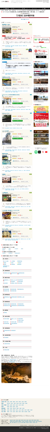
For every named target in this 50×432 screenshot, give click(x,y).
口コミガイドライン (38, 425)
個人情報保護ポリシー (22, 427)
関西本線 (19, 264)
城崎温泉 (19, 421)
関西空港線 (20, 261)
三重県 (17, 406)
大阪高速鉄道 (13, 330)
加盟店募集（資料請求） (23, 425)
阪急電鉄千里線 (6, 290)
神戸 (36, 422)
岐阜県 (14, 406)
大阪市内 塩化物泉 (14, 73)
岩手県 (17, 401)
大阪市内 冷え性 (18, 206)
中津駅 (11, 74)
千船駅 (11, 46)
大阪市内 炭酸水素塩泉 (8, 73)
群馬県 (23, 403)
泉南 (21, 248)
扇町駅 (29, 109)
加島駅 (13, 189)
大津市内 (34, 422)
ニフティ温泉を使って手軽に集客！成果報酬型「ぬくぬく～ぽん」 (41, 109)
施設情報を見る (16, 33)
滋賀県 (17, 408)
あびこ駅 (6, 207)
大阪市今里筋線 (6, 318)
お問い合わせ (47, 425)
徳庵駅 (6, 171)
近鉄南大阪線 (20, 281)
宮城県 (11, 401)
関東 (2, 403)
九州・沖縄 (3, 411)
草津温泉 (11, 421)
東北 (5, 401)
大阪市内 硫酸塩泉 (13, 109)
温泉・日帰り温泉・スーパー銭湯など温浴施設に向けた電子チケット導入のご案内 (41, 116)
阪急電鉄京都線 (13, 290)
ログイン (44, 2)
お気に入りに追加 (25, 33)
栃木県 (20, 403)
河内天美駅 (9, 207)
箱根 (14, 421)
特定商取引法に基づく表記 (29, 427)
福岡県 (8, 411)
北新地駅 (6, 74)
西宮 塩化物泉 (12, 45)
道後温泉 (30, 421)
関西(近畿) (3, 408)
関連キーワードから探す (5, 423)
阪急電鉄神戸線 (21, 289)
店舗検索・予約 (41, 56)
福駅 (26, 45)
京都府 (20, 408)
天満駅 (6, 110)
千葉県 (15, 403)
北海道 (3, 401)
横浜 (10, 422)
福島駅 (9, 74)
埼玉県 (12, 403)
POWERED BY (42, 47)
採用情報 (47, 427)
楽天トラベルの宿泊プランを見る (17, 103)
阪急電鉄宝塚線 (13, 289)
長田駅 (25, 170)
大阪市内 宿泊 (18, 109)
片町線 (12, 262)
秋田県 (20, 401)
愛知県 (11, 406)
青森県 (14, 401)
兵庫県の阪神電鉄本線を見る (25, 13)
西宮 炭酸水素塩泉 (7, 45)
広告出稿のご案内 (41, 123)
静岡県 (8, 406)
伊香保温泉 (26, 421)
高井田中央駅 (28, 170)
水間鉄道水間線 (6, 349)
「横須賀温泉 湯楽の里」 (13, 359)
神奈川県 (8, 403)
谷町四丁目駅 (7, 150)
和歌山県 (14, 408)
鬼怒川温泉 (40, 421)
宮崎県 (23, 411)
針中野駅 (13, 207)
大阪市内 (3, 248)
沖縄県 (29, 411)
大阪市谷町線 (20, 321)
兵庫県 (8, 408)
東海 (2, 406)
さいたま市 (19, 422)
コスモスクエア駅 (7, 46)
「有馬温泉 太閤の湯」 (12, 361)
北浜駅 (13, 150)
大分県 (11, 411)
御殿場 (24, 422)
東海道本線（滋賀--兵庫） (6, 266)
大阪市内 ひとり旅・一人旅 (24, 206)
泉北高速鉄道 (6, 337)
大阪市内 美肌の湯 (19, 73)
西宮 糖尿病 (16, 45)
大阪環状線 (13, 264)
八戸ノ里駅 (25, 225)
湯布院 (37, 421)
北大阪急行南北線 (7, 343)
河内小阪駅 (9, 171)
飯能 (22, 422)
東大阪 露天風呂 (21, 225)
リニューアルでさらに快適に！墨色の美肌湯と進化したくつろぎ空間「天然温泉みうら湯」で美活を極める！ (40, 85)
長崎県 (17, 411)
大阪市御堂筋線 (6, 323)
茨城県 (26, 403)
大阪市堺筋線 (20, 318)
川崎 (12, 422)
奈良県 (23, 408)
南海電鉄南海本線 (21, 305)
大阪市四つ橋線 (13, 321)
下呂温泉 (23, 421)
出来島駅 (24, 45)
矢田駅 (29, 206)
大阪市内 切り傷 (25, 73)
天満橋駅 (10, 150)
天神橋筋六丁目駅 (10, 110)
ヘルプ (43, 425)
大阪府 (11, 408)
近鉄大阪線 (20, 283)
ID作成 (48, 2)
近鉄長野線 (13, 281)
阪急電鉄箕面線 (6, 289)
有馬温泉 (16, 421)
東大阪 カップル (21, 170)
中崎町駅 (27, 109)
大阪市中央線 (6, 321)
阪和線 (5, 262)
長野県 (32, 420)
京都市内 (30, 422)
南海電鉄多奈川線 (7, 305)
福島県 (25, 401)
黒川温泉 (33, 421)
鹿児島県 (25, 411)
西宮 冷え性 (20, 45)
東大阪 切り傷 (12, 170)
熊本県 (20, 411)
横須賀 (15, 422)
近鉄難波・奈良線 (14, 283)
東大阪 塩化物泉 (7, 170)
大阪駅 (29, 73)
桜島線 (5, 264)
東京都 (17, 403)
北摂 (9, 248)
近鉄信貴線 (6, 283)
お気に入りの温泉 (39, 1)
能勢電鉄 (5, 312)
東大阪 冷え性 (16, 170)
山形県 (23, 401)
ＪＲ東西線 (13, 261)
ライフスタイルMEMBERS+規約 (41, 427)
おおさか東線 (6, 261)
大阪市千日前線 (21, 320)
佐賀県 (14, 411)
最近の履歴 (46, 1)
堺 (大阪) (16, 248)
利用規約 (35, 427)
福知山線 (19, 262)
